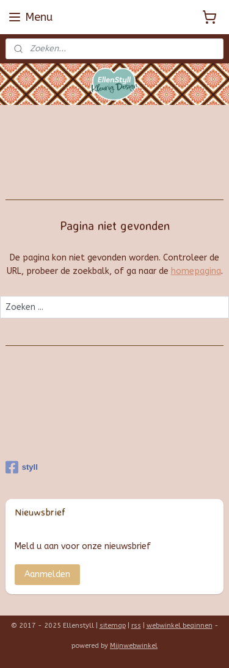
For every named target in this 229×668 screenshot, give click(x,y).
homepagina (196, 272)
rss (136, 626)
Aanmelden (47, 574)
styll (21, 467)
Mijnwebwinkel (134, 646)
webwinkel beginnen (180, 626)
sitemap (113, 626)
